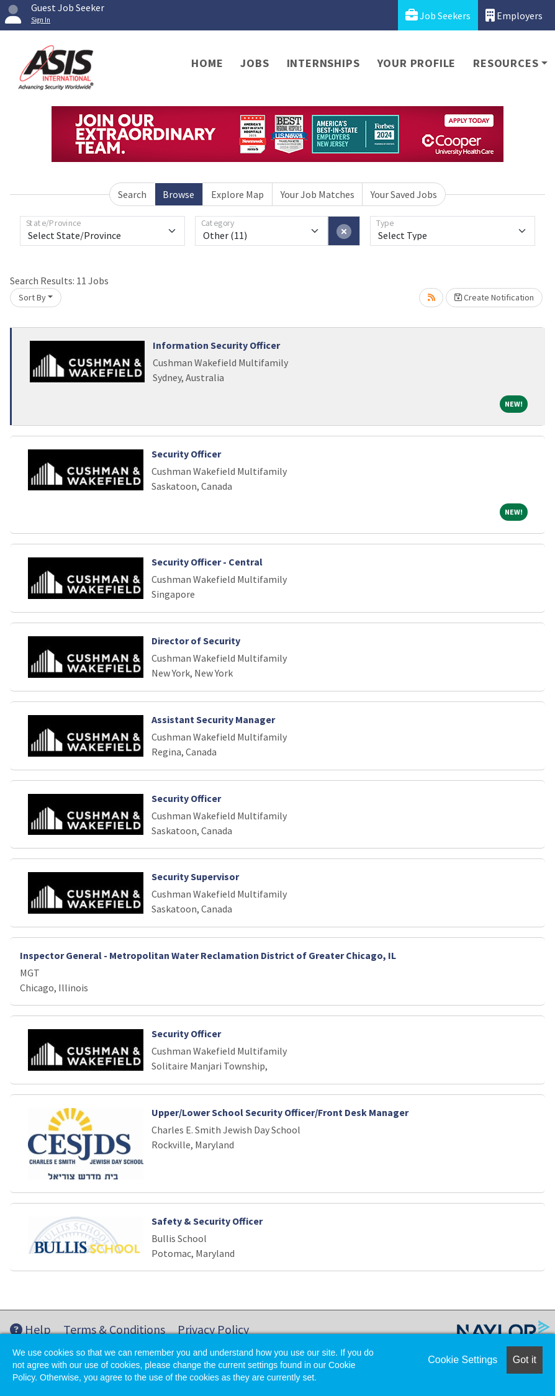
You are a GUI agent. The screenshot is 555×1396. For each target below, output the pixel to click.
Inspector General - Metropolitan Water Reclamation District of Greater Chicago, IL (208, 955)
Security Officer (186, 454)
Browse (178, 194)
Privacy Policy (213, 1329)
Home (207, 63)
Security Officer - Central (207, 562)
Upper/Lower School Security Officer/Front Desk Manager (279, 1112)
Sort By (32, 297)
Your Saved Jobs (404, 194)
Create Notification (494, 297)
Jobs (254, 63)
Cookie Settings (462, 1359)
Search (132, 194)
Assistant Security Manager (213, 719)
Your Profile (416, 63)
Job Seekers (438, 15)
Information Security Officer (216, 345)
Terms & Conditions (114, 1329)
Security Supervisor (195, 876)
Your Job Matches (317, 194)
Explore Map (237, 194)
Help (30, 1329)
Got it (524, 1359)
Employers (514, 15)
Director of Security (195, 640)
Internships (323, 63)
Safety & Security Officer (207, 1221)
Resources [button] (505, 63)
